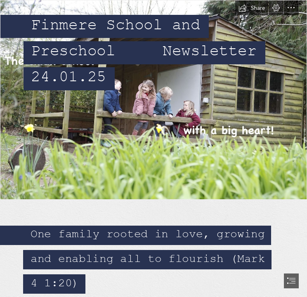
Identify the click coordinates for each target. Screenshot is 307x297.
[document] (153, 148)
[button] (251, 7)
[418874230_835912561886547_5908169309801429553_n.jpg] (153, 100)
